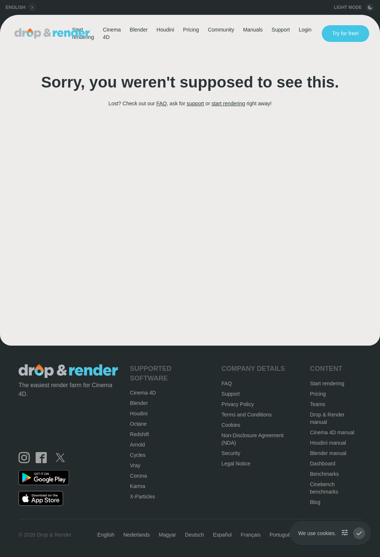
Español (222, 535)
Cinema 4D (112, 33)
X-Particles (142, 497)
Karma (137, 486)
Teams (317, 404)
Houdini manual (328, 443)
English (105, 535)
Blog (315, 502)
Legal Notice (236, 464)
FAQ (161, 103)
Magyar (167, 535)
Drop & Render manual (327, 418)
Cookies (231, 425)
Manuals (253, 30)
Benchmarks (324, 474)
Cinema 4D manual (332, 432)
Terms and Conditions (247, 415)
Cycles (137, 455)
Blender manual (328, 453)
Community (221, 30)
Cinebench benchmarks (324, 488)
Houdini (165, 30)
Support (281, 30)
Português (281, 535)
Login (305, 30)
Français (250, 535)
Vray (135, 465)
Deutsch (194, 535)
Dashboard (322, 464)
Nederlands (136, 535)
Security (231, 453)
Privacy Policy (238, 404)
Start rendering (327, 383)
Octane (138, 424)
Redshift (139, 434)
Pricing (191, 30)
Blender (139, 30)
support (195, 103)
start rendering (228, 103)
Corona (138, 476)
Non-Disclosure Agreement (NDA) (253, 439)
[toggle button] (370, 7)
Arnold (137, 445)
